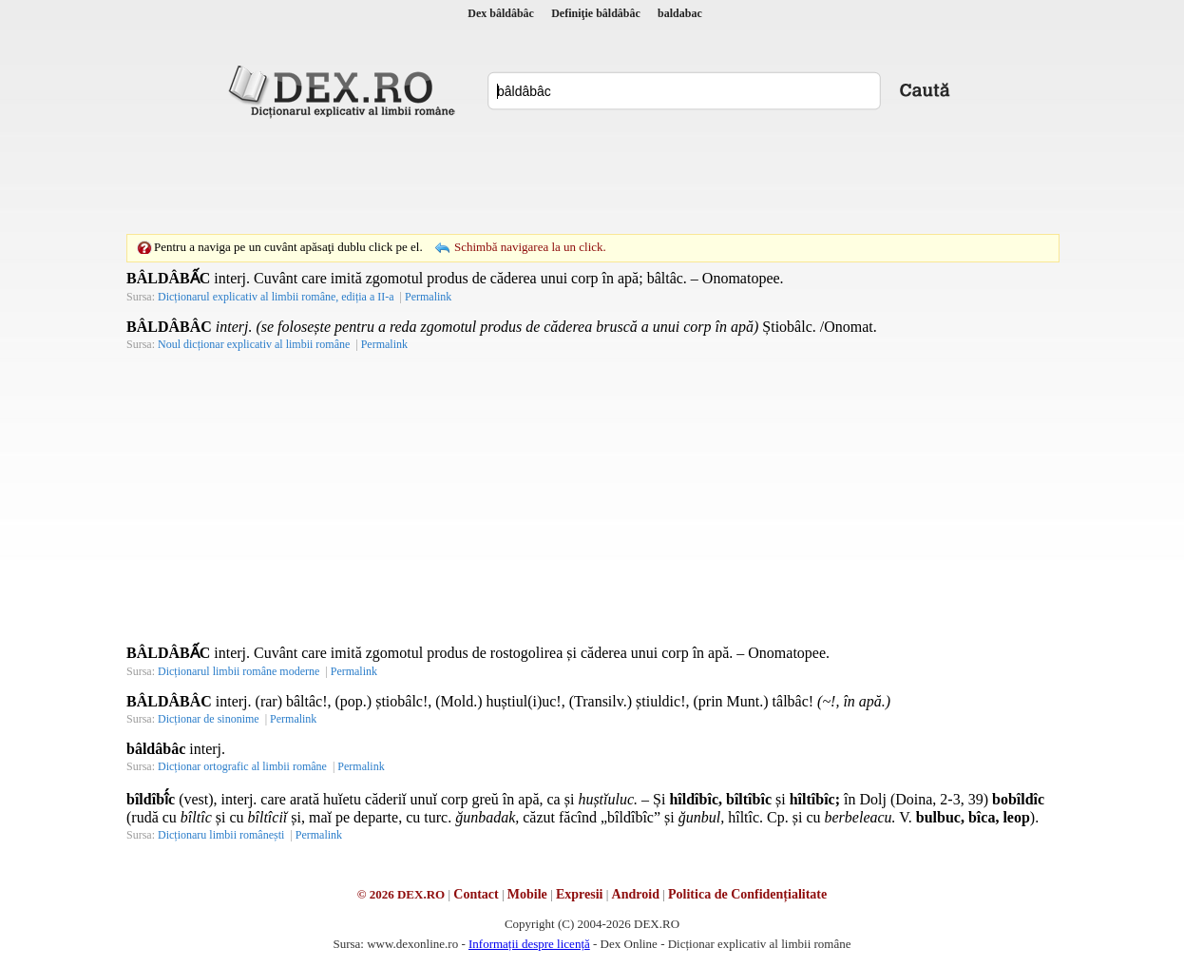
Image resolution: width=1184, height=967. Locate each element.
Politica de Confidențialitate (747, 894)
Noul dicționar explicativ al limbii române (254, 344)
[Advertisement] (592, 176)
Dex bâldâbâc (501, 13)
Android (635, 894)
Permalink (428, 296)
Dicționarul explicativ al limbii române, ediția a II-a (276, 296)
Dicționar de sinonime (208, 718)
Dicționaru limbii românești (221, 834)
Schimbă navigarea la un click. (530, 247)
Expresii (579, 894)
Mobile (527, 894)
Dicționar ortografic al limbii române (242, 766)
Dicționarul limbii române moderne (238, 671)
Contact (475, 894)
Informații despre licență (529, 944)
